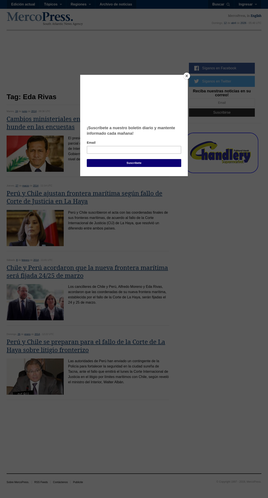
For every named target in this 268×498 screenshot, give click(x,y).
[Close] (186, 76)
